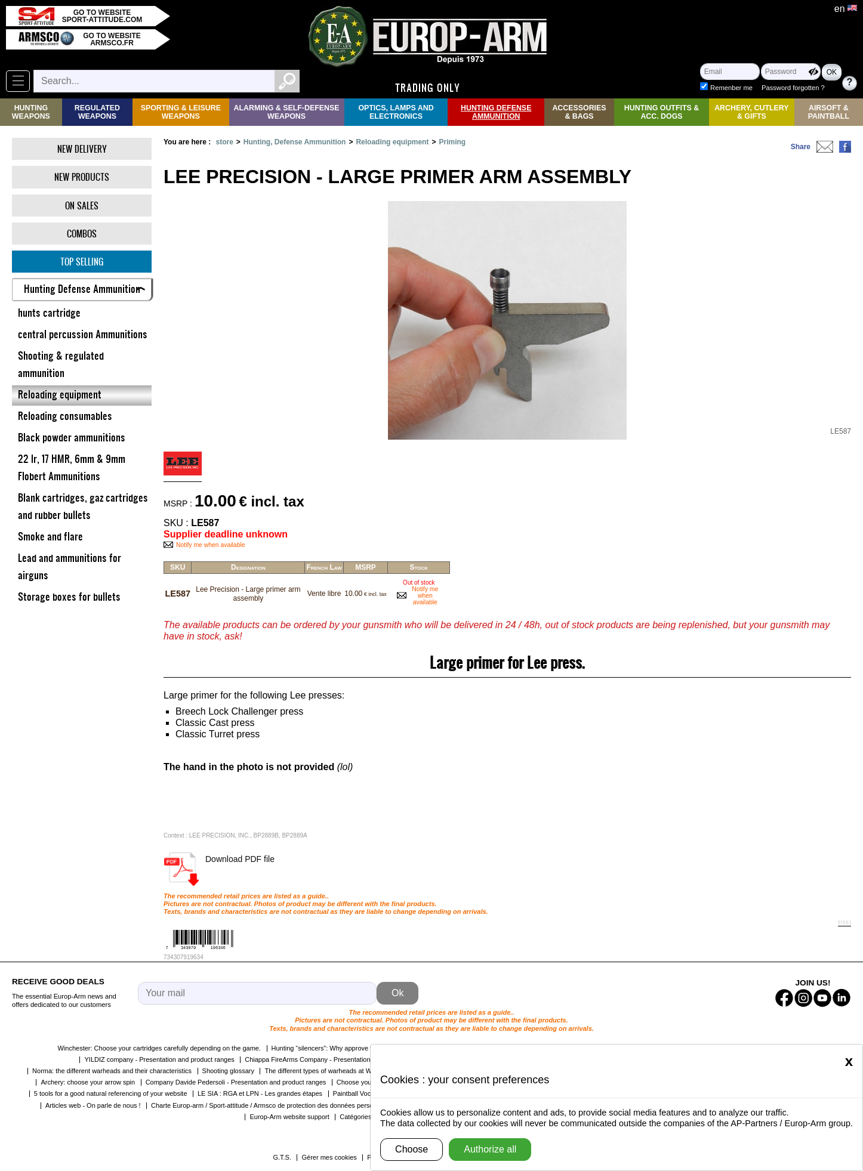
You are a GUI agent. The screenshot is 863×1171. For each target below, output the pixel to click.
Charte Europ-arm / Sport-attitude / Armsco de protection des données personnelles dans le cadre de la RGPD (311, 1105)
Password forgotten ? (793, 87)
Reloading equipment (392, 142)
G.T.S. (282, 1157)
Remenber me (731, 87)
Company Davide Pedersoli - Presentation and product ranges (236, 1082)
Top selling (81, 261)
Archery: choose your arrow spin (88, 1082)
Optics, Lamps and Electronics (395, 112)
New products (81, 177)
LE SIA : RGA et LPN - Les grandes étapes (260, 1093)
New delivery (82, 149)
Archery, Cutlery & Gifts (751, 112)
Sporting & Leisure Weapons (181, 112)
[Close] (849, 1061)
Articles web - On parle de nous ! (93, 1105)
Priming (452, 142)
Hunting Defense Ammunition (496, 112)
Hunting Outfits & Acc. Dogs (661, 112)
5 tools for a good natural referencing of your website (110, 1093)
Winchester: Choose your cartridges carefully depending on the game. (159, 1048)
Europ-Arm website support (289, 1117)
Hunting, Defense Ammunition (295, 142)
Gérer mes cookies (328, 1157)
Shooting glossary (228, 1071)
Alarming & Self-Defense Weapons (287, 112)
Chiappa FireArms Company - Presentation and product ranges (337, 1059)
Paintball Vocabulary (363, 1093)
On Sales (81, 205)
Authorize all (490, 1149)
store (224, 142)
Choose (411, 1149)
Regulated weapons (97, 112)
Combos (82, 233)
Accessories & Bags (579, 112)
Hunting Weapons (31, 112)
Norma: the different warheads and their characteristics (112, 1071)
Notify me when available (210, 545)
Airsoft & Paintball (828, 112)
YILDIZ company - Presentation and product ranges (159, 1059)
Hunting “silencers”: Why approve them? (330, 1048)
